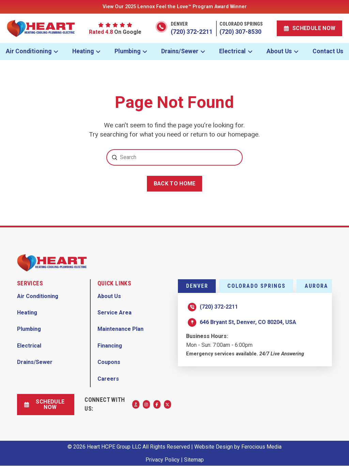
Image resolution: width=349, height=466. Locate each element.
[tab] (197, 286)
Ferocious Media (261, 446)
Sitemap (194, 459)
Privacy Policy (163, 459)
